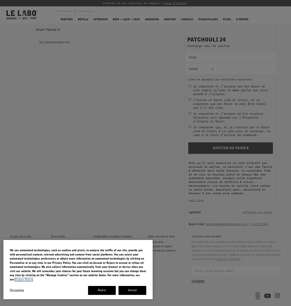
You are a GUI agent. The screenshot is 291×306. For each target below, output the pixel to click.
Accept (132, 290)
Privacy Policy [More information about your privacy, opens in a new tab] (23, 279)
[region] (78, 269)
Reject (102, 290)
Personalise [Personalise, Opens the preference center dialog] (17, 290)
